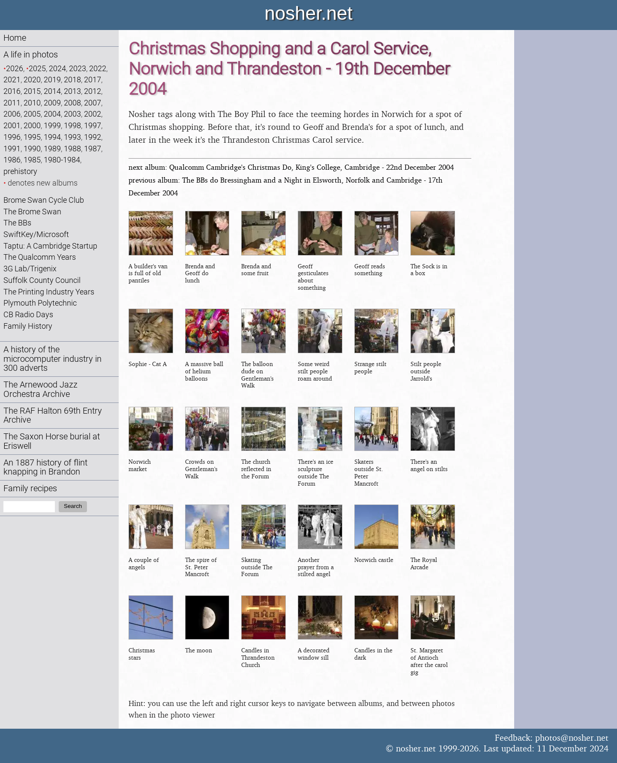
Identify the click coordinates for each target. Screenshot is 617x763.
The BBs (17, 222)
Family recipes (30, 488)
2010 (32, 102)
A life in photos (30, 55)
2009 (52, 102)
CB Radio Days (28, 314)
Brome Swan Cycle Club (43, 199)
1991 (12, 148)
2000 (32, 125)
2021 (12, 79)
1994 (52, 136)
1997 (92, 125)
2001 (12, 125)
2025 (37, 68)
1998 (72, 125)
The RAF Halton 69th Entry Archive (52, 415)
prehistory (20, 171)
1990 (32, 148)
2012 (92, 91)
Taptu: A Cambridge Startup (50, 245)
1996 (12, 136)
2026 (14, 68)
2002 (92, 113)
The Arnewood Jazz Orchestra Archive (40, 389)
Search (73, 506)
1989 (52, 148)
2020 (32, 79)
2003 (72, 113)
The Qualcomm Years (39, 256)
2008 (72, 102)
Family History (27, 325)
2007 (92, 102)
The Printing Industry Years (48, 291)
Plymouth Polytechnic (40, 302)
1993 (72, 136)
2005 (32, 113)
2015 (32, 91)
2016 (12, 91)
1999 (52, 125)
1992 (92, 136)
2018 (72, 79)
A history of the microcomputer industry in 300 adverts (52, 359)
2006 (12, 113)
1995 (32, 136)
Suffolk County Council (42, 280)
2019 (52, 79)
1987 (92, 148)
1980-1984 (62, 159)
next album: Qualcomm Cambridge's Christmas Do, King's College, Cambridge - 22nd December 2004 (291, 166)
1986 (12, 159)
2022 (97, 68)
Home (14, 38)
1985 (32, 159)
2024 (57, 68)
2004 (52, 113)
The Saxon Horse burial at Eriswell (51, 441)
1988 (72, 148)
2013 (72, 91)
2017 (92, 79)
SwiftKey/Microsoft (36, 234)
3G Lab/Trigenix (30, 268)
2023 (77, 68)
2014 (52, 91)
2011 (12, 102)
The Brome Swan (32, 211)
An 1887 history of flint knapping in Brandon (45, 467)
